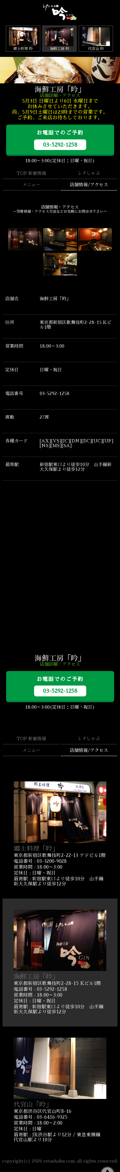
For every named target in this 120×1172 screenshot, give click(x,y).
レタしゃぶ (89, 173)
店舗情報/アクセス (89, 185)
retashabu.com (59, 1161)
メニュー (31, 185)
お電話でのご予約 (60, 140)
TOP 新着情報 (31, 173)
